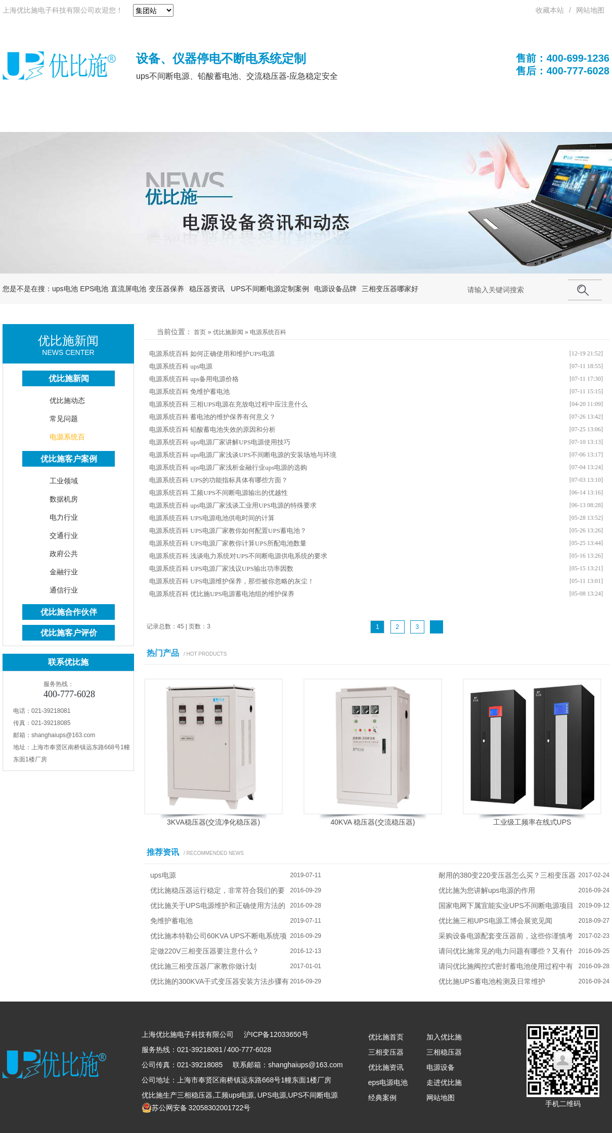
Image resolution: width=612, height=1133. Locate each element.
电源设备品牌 (335, 289)
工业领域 (64, 481)
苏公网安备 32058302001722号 (196, 1108)
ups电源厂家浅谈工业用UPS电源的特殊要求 (253, 505)
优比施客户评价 (68, 632)
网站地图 (590, 10)
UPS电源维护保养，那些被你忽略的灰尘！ (252, 581)
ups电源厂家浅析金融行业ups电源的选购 (248, 467)
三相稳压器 (194, 1095)
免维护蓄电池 (210, 391)
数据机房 (64, 499)
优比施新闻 (228, 332)
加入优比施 (444, 1037)
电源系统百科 (268, 332)
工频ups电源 (234, 1095)
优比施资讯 (386, 1067)
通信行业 (64, 590)
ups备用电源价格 (214, 379)
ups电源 (201, 366)
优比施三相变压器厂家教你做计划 (203, 966)
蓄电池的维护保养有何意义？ (233, 417)
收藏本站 (550, 10)
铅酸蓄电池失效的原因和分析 (233, 429)
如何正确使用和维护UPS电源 (232, 353)
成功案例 (367, 119)
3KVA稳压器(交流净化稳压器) (213, 822)
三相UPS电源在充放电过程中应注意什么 (249, 404)
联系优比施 (555, 119)
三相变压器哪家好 (390, 289)
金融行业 (64, 572)
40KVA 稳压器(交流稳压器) (373, 822)
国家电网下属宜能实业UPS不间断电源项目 (506, 905)
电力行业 (64, 517)
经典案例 (382, 1098)
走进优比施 (444, 1082)
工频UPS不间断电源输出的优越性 (239, 492)
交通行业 (64, 535)
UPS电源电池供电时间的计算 (232, 518)
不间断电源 (162, 119)
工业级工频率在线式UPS (532, 822)
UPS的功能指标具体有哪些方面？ (239, 480)
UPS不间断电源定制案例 (270, 289)
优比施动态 (67, 400)
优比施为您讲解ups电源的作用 (487, 890)
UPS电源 (98, 119)
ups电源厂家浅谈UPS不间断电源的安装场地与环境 (263, 455)
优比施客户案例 (68, 459)
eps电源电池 (388, 1082)
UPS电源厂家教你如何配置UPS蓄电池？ (248, 530)
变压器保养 (166, 289)
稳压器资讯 (207, 289)
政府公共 (64, 554)
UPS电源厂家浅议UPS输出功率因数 (241, 568)
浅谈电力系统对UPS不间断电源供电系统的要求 (258, 556)
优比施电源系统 (296, 119)
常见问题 (64, 419)
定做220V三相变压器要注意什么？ (204, 951)
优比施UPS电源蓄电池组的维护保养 (242, 594)
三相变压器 (386, 1052)
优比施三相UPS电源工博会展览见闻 (495, 921)
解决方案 (425, 119)
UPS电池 (224, 119)
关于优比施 (488, 119)
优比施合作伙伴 (68, 612)
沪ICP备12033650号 (276, 1034)
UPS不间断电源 (313, 1095)
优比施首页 (36, 119)
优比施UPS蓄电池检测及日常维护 (492, 981)
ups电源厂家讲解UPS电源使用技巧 (240, 442)
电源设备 (440, 1067)
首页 (200, 332)
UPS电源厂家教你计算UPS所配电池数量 (248, 543)
